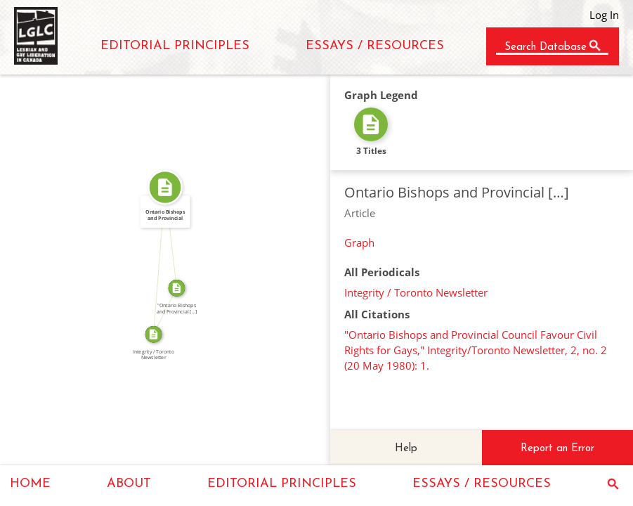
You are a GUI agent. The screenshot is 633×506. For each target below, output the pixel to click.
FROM (155, 260)
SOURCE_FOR (161, 309)
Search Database (545, 47)
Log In (604, 14)
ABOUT (129, 484)
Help (406, 448)
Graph (359, 242)
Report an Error (557, 448)
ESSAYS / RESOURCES (375, 46)
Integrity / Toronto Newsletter (416, 292)
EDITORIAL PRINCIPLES (174, 46)
